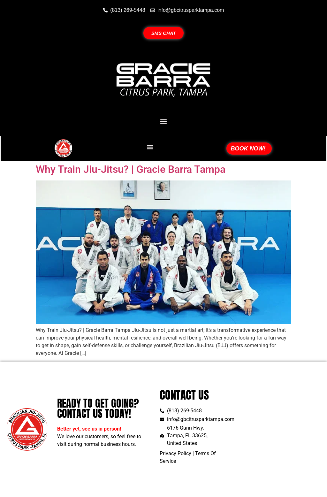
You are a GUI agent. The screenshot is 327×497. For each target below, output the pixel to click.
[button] (163, 121)
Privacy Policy (175, 453)
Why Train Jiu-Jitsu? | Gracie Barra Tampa (130, 169)
